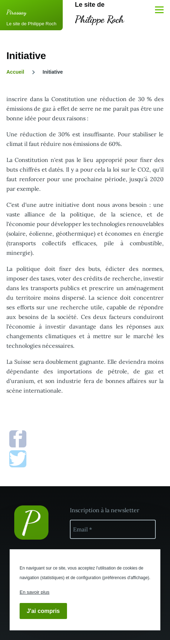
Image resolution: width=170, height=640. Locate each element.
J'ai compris (43, 611)
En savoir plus (35, 592)
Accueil (15, 72)
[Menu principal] (159, 9)
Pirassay (16, 12)
